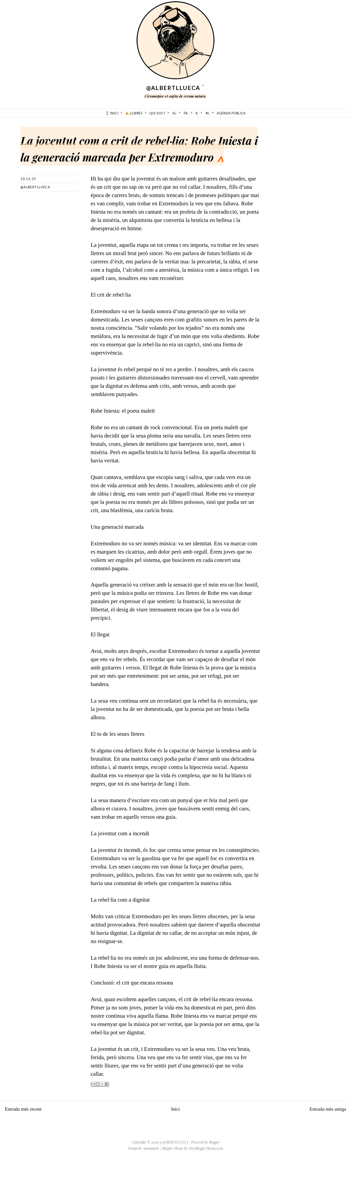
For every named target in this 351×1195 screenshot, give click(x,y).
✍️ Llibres (134, 113)
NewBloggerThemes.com (206, 1181)
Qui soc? (157, 113)
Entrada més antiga (324, 1142)
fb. (186, 113)
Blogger (214, 1175)
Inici (175, 1142)
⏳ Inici (111, 113)
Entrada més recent (26, 1142)
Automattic (151, 1181)
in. (207, 113)
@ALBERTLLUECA (173, 87)
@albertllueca (35, 220)
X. (196, 113)
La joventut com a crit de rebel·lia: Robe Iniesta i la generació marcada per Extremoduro (115, 163)
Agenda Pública (231, 113)
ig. (174, 113)
